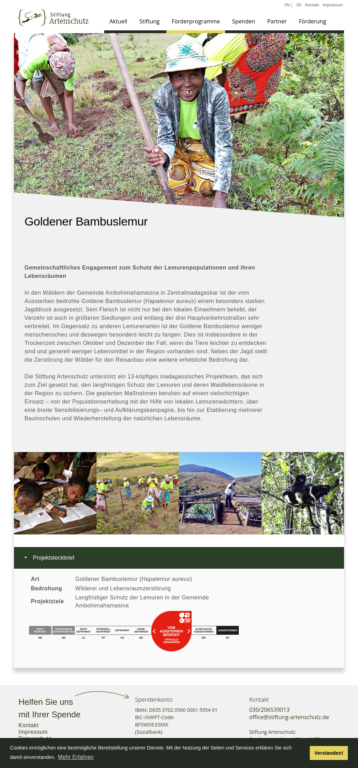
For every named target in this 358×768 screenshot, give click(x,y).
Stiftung (149, 21)
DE (298, 4)
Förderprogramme (196, 21)
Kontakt (312, 4)
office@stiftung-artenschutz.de (289, 717)
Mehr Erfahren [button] (76, 757)
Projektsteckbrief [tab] (48, 558)
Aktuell (118, 21)
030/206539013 (269, 710)
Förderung (312, 21)
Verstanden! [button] (328, 753)
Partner (277, 21)
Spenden (243, 21)
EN (287, 4)
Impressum (333, 4)
